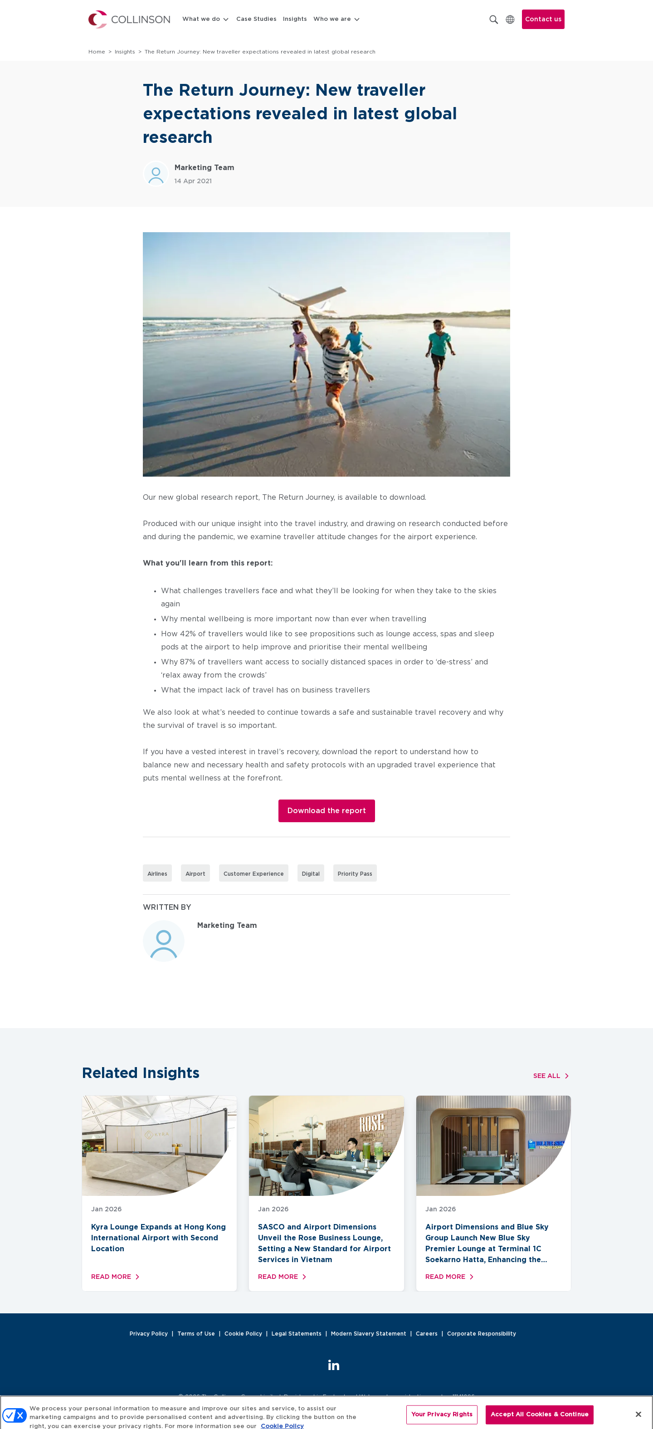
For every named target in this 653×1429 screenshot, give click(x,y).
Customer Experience (254, 874)
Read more (116, 1277)
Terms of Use (196, 1333)
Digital (311, 874)
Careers (427, 1333)
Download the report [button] (327, 810)
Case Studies (256, 19)
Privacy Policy (149, 1333)
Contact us (543, 19)
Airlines (157, 874)
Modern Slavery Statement (368, 1333)
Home (96, 51)
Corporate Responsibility (481, 1333)
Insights (295, 19)
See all (552, 1076)
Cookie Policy (243, 1333)
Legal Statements (297, 1333)
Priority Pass (355, 874)
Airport (195, 874)
